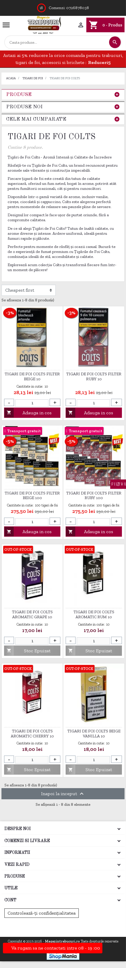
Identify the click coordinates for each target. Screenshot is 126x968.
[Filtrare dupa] (28, 290)
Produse (19, 94)
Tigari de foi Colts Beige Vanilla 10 (93, 734)
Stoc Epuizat (27, 651)
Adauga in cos (28, 413)
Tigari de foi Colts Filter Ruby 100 (93, 496)
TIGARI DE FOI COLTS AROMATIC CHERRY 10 (32, 734)
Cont (10, 900)
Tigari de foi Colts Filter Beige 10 (32, 376)
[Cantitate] (31, 403)
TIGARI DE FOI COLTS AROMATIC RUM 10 (94, 614)
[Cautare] (56, 42)
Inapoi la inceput (63, 793)
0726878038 (77, 7)
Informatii (17, 853)
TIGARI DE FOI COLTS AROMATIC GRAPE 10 (32, 614)
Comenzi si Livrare (27, 841)
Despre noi (17, 829)
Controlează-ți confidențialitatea (42, 913)
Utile (11, 888)
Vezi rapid (16, 865)
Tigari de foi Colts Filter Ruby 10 (93, 376)
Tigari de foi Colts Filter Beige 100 (32, 496)
